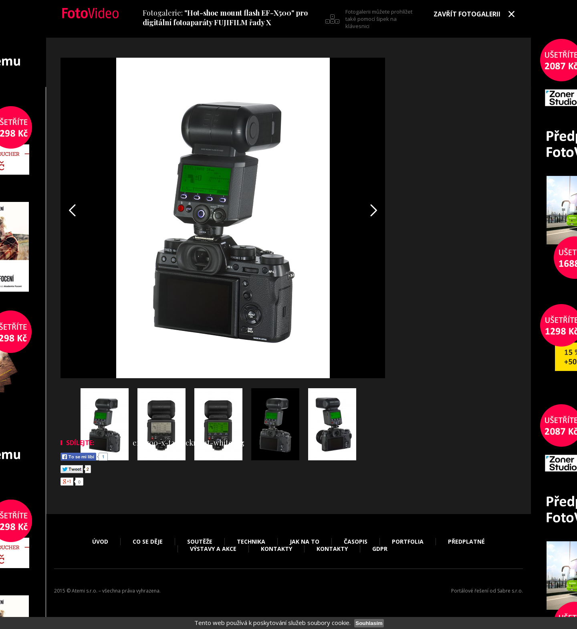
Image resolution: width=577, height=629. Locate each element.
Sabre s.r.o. (510, 590)
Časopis (355, 541)
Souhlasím (368, 623)
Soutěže (199, 541)
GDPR (379, 548)
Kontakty (276, 548)
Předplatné (466, 541)
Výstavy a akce (213, 548)
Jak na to (304, 541)
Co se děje (148, 541)
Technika (251, 541)
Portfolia (408, 541)
